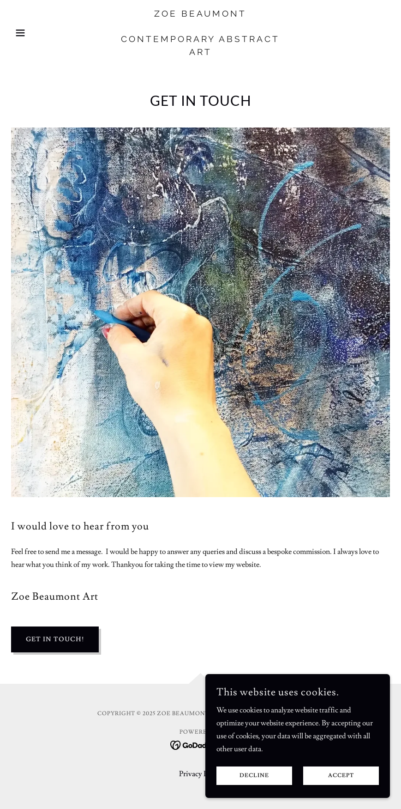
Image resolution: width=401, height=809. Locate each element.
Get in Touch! (55, 639)
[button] (39, 33)
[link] (200, 52)
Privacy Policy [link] (200, 774)
